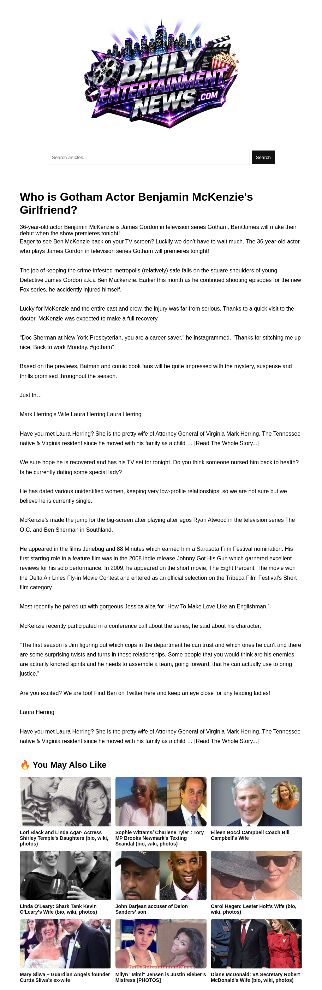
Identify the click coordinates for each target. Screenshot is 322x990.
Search (263, 157)
